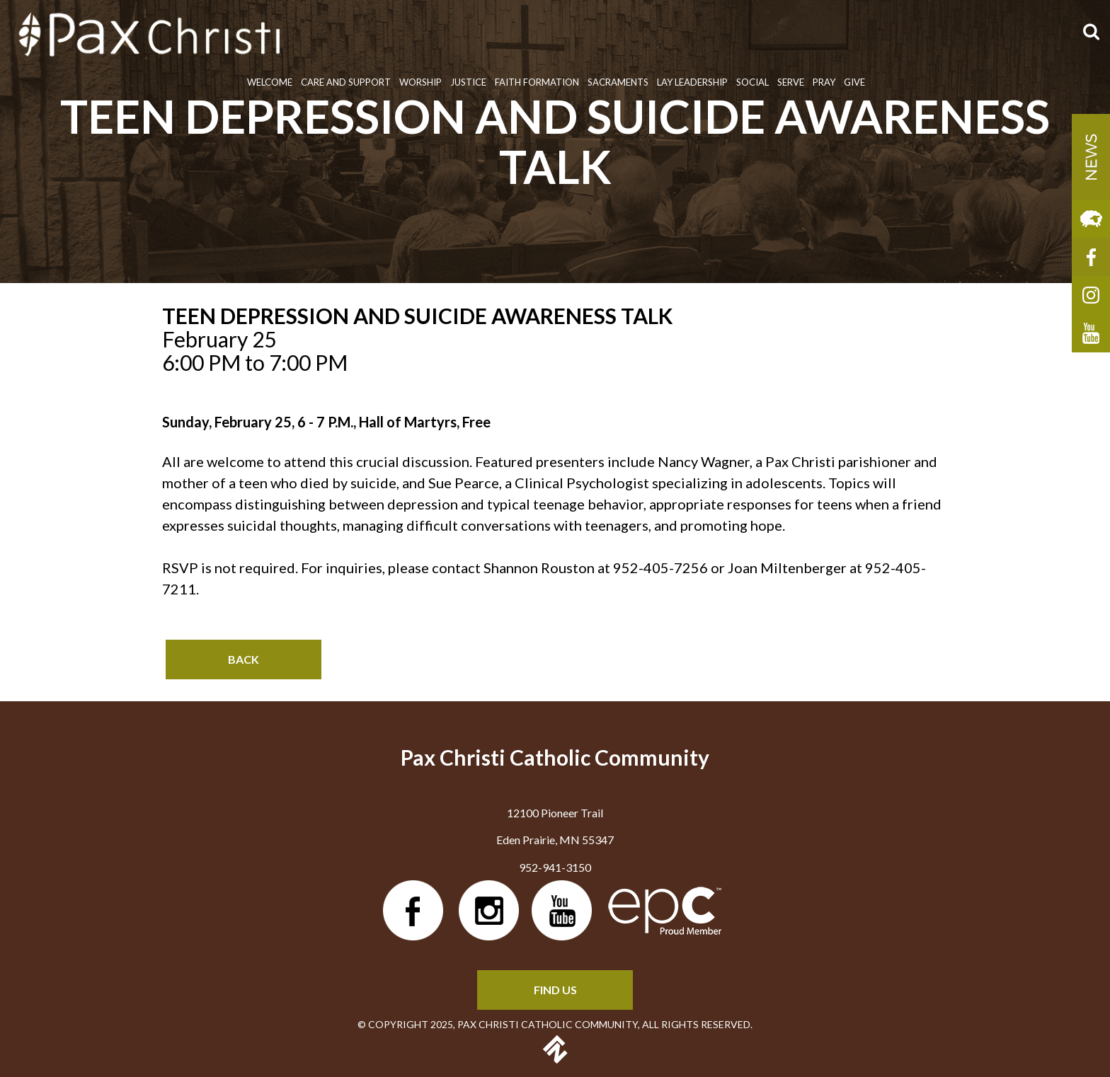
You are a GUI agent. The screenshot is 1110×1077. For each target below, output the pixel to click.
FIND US (555, 989)
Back (243, 659)
